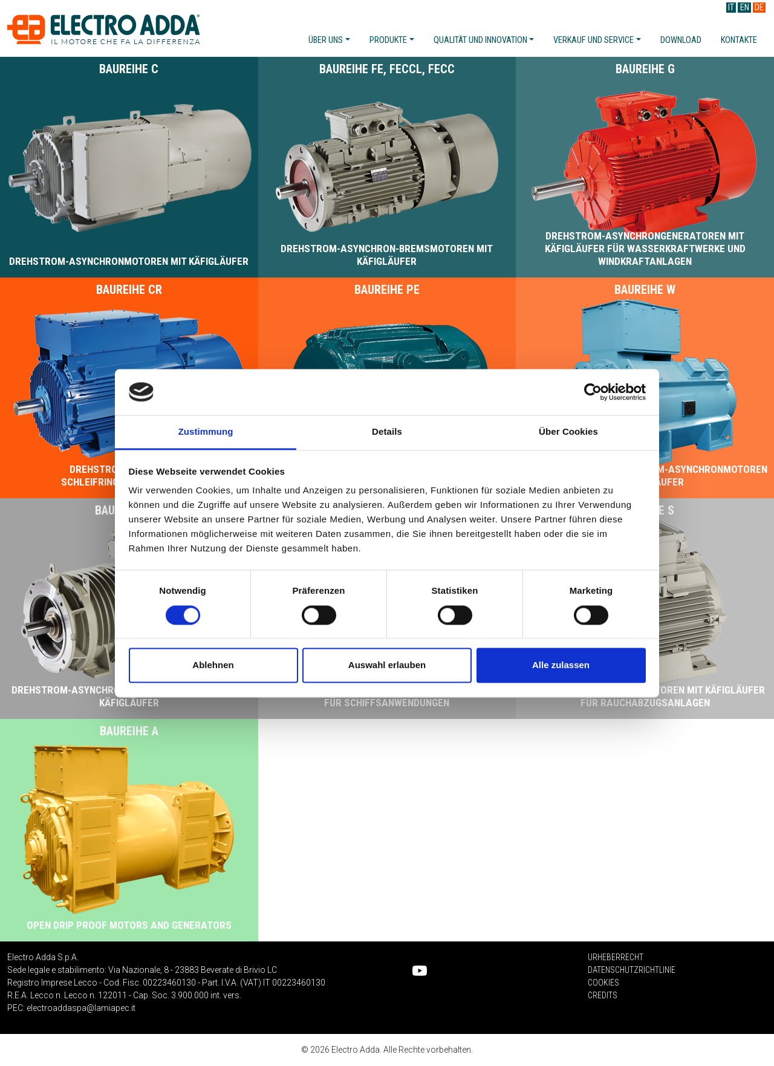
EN (744, 7)
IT (731, 7)
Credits (602, 995)
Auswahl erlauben (387, 665)
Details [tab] (387, 432)
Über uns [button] (325, 40)
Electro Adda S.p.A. (103, 29)
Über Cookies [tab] (568, 432)
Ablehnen (212, 665)
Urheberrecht (615, 957)
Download (680, 40)
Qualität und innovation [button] (480, 40)
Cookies (603, 982)
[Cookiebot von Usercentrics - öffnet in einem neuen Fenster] (593, 392)
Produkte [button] (388, 40)
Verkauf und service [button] (593, 40)
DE (759, 7)
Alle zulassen (561, 665)
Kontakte (739, 40)
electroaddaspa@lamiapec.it (81, 1008)
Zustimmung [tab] (205, 432)
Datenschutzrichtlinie (631, 970)
